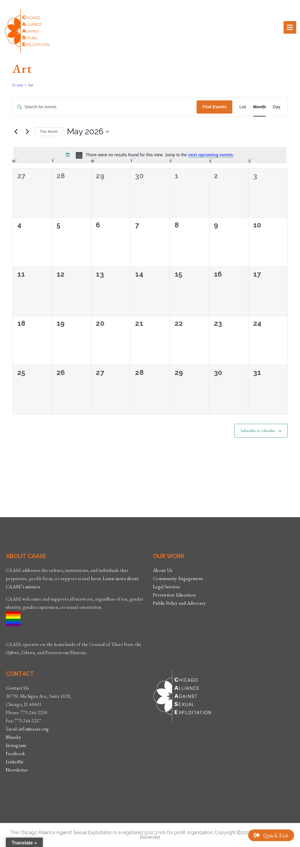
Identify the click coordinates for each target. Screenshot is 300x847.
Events (17, 85)
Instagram (16, 745)
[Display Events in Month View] (259, 107)
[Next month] (27, 131)
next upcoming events (210, 154)
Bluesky (13, 737)
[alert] (150, 155)
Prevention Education (174, 595)
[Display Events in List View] (242, 107)
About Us (163, 570)
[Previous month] (15, 131)
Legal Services (166, 587)
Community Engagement (178, 578)
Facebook (15, 753)
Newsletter (17, 770)
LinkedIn (14, 762)
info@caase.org (34, 729)
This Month (49, 132)
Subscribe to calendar (258, 430)
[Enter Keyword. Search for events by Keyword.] (105, 107)
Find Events (214, 106)
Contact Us (17, 688)
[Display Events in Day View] (276, 107)
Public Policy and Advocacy (179, 603)
